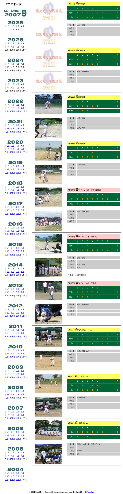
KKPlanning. (89, 492)
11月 (18, 111)
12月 (24, 193)
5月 (8, 108)
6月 (12, 108)
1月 (8, 146)
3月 (17, 105)
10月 (12, 111)
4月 (22, 105)
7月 (17, 108)
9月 (6, 111)
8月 (22, 108)
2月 (12, 125)
